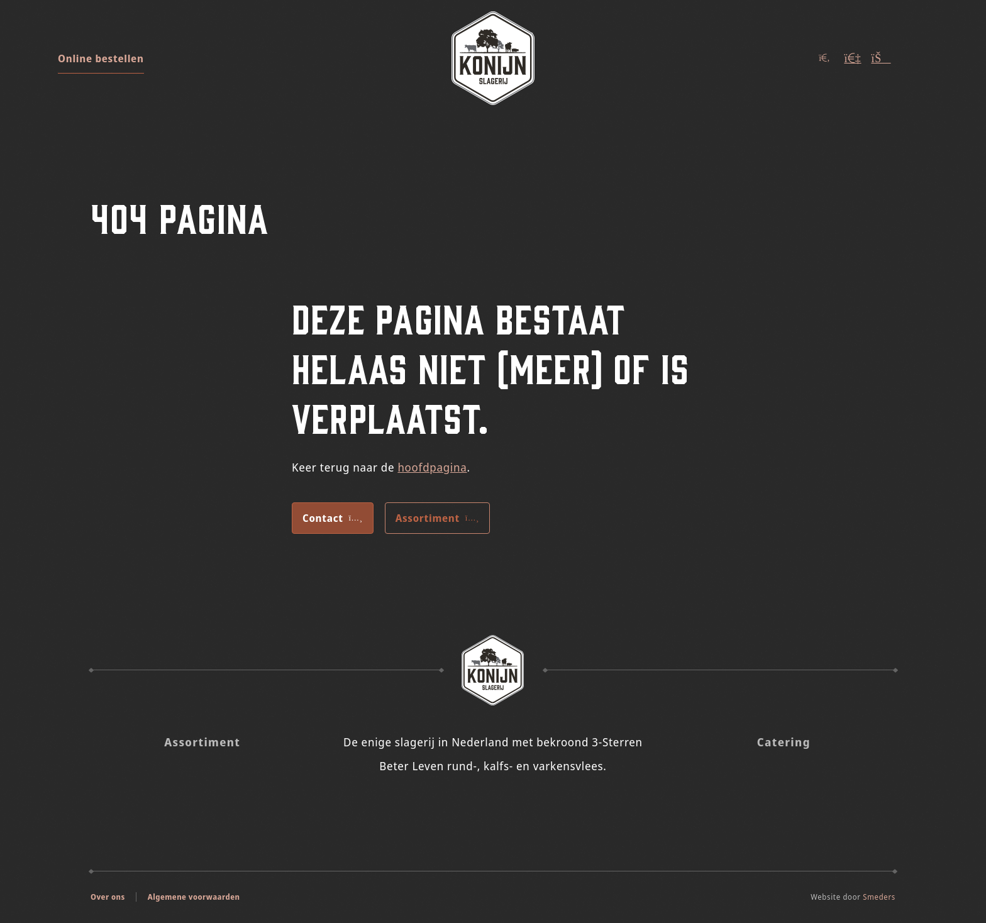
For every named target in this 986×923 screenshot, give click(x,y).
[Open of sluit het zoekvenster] (824, 58)
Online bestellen (101, 58)
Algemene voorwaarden (194, 897)
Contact (332, 518)
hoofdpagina (432, 467)
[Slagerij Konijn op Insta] (476, 806)
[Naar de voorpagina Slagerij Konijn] (493, 670)
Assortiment (437, 518)
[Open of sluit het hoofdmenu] (915, 58)
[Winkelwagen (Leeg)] (881, 58)
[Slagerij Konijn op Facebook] (510, 806)
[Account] (852, 58)
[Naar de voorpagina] (493, 58)
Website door (853, 897)
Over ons (108, 897)
